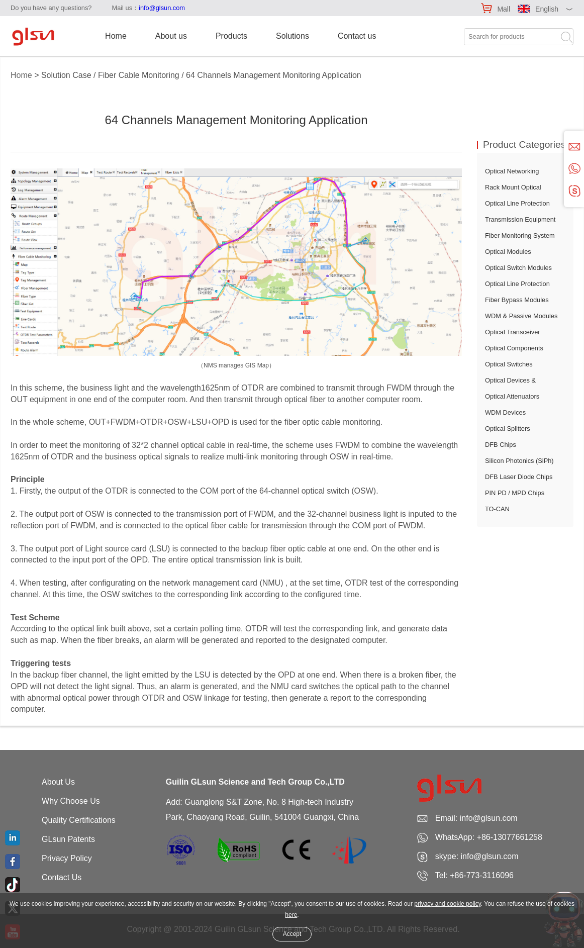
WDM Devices (505, 412)
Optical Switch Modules (518, 267)
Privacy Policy (67, 858)
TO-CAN (497, 509)
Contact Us (61, 877)
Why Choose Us (71, 801)
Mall (503, 9)
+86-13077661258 (509, 837)
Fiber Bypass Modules (517, 300)
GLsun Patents (68, 839)
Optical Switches (509, 364)
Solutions (292, 36)
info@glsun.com (162, 8)
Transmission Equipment (520, 219)
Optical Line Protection (517, 203)
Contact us (357, 36)
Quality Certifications (79, 820)
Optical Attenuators (512, 396)
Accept (292, 933)
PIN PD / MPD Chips (514, 493)
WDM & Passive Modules (521, 316)
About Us (58, 782)
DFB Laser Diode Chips (518, 477)
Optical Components (514, 348)
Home (116, 36)
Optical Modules (508, 251)
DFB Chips (500, 444)
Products (231, 36)
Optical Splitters (507, 428)
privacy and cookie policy (447, 903)
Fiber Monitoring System (520, 235)
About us (171, 36)
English (546, 9)
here (291, 914)
